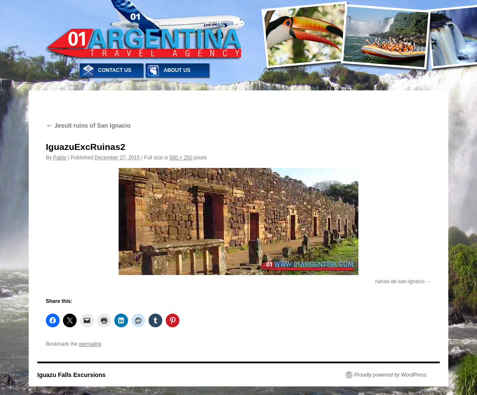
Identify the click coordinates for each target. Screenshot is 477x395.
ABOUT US (177, 70)
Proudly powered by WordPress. (391, 375)
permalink (90, 344)
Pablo (59, 158)
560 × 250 (181, 158)
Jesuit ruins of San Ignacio (88, 125)
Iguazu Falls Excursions (71, 374)
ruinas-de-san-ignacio (399, 281)
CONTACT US (114, 70)
